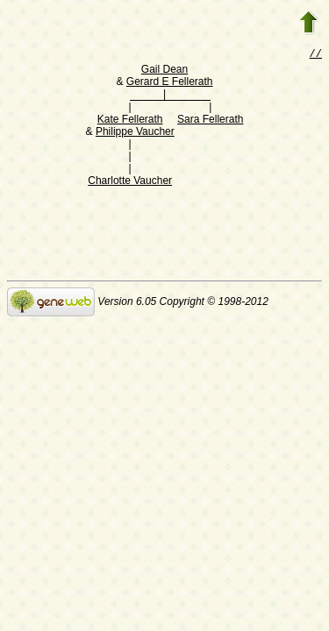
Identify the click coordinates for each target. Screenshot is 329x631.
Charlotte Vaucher (130, 182)
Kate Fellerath (130, 121)
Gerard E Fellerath (169, 83)
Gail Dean (164, 71)
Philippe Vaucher (135, 133)
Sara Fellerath (210, 121)
